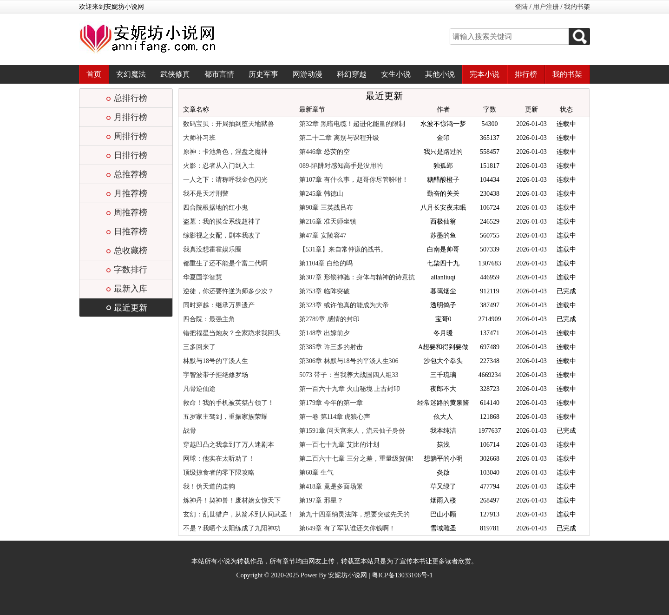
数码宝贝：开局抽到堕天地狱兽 (228, 123)
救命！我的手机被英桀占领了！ (228, 402)
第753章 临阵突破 (324, 291)
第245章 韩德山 (321, 193)
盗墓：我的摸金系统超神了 (222, 221)
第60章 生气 (316, 472)
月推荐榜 (130, 193)
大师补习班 (199, 137)
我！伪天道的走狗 (209, 486)
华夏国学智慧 (202, 277)
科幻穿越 (352, 74)
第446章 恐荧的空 (324, 151)
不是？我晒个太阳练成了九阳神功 (232, 528)
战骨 (189, 430)
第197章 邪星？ (321, 500)
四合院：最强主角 (209, 319)
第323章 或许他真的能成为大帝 (344, 305)
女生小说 (396, 74)
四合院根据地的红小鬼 (215, 207)
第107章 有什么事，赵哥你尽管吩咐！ (353, 179)
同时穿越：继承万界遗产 (219, 305)
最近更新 (130, 307)
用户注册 (546, 6)
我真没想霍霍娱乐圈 (212, 249)
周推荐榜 (130, 212)
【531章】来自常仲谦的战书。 (343, 249)
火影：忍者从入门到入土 (219, 165)
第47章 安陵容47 (323, 235)
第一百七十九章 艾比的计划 (339, 444)
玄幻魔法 (131, 74)
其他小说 (440, 74)
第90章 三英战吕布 (326, 207)
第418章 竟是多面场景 (331, 486)
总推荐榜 (130, 174)
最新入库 (130, 288)
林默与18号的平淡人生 (215, 360)
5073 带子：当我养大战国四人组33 (349, 374)
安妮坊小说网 (347, 575)
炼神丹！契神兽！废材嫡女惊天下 (232, 500)
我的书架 (577, 6)
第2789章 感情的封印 (329, 319)
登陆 (521, 6)
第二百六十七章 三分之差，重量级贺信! (356, 458)
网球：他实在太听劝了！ (219, 458)
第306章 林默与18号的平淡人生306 (349, 360)
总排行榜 (130, 98)
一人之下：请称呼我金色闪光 (225, 179)
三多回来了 (199, 347)
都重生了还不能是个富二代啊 (225, 263)
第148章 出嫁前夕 (324, 333)
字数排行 (130, 269)
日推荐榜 (130, 231)
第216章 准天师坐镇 (327, 221)
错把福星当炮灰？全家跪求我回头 (232, 333)
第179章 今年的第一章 (331, 402)
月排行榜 (130, 117)
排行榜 (526, 74)
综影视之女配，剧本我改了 (222, 235)
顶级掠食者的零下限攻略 (219, 472)
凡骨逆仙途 (199, 388)
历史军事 (263, 74)
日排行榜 (130, 155)
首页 (93, 74)
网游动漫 (307, 74)
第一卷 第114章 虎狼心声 (334, 416)
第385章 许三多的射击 (331, 347)
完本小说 (484, 74)
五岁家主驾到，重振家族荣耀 (225, 416)
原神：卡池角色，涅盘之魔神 (225, 151)
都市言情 (219, 74)
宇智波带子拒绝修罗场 (215, 374)
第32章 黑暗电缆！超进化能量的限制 (352, 123)
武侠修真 (175, 74)
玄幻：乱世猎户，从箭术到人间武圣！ (238, 514)
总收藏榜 (130, 250)
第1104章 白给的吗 (326, 263)
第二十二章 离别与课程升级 (339, 137)
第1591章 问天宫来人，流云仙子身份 (352, 430)
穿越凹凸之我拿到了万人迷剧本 (228, 444)
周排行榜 (130, 136)
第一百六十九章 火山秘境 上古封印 (349, 388)
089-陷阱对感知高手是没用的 (341, 165)
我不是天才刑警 (206, 193)
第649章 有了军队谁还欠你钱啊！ (347, 528)
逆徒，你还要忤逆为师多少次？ (228, 291)
